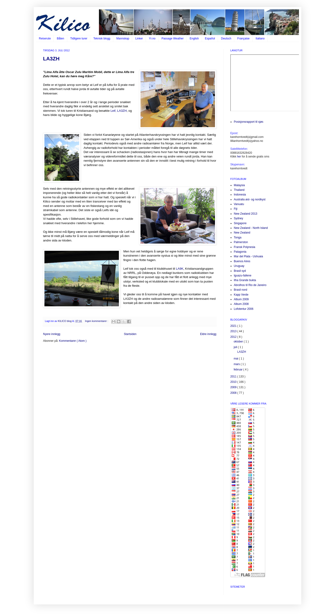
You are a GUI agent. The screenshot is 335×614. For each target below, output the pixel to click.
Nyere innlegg (51, 334)
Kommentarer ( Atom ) (73, 340)
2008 (233, 392)
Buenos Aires (242, 261)
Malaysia (239, 185)
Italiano (260, 38)
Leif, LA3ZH (119, 110)
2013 (233, 331)
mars (237, 364)
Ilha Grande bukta (245, 280)
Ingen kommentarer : (97, 321)
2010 (233, 382)
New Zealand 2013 (245, 213)
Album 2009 (241, 299)
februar (238, 369)
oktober (239, 341)
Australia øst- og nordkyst (249, 199)
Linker (139, 38)
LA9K (179, 268)
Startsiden (130, 334)
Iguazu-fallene (242, 275)
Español (210, 38)
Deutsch (226, 38)
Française (243, 38)
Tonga (237, 237)
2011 (233, 376)
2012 (233, 336)
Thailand (239, 190)
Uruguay (239, 266)
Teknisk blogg (101, 38)
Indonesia (240, 194)
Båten (60, 38)
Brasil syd (240, 270)
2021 (233, 326)
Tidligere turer (78, 38)
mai (236, 358)
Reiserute (45, 38)
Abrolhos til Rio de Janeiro (250, 285)
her (239, 156)
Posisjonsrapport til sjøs (248, 121)
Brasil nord (240, 289)
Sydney (238, 218)
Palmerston (241, 242)
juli (236, 347)
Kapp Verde (241, 294)
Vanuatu (239, 204)
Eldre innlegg (208, 334)
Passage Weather (172, 38)
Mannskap (122, 38)
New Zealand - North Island (251, 228)
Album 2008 (241, 304)
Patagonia (240, 251)
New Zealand (242, 232)
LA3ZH (51, 59)
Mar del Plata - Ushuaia (248, 256)
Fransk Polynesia (244, 247)
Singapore (240, 223)
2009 (233, 387)
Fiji (235, 208)
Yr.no (152, 38)
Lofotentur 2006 (243, 308)
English (194, 38)
